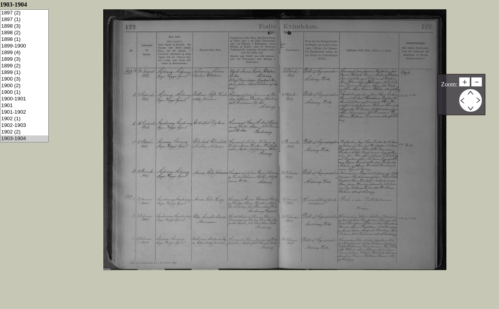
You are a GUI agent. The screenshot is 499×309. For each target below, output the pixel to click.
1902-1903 (24, 125)
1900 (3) (24, 79)
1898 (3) (24, 26)
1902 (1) (24, 119)
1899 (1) (24, 72)
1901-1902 (24, 112)
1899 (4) (24, 52)
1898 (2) (24, 33)
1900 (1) (24, 92)
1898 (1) (24, 39)
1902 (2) (24, 132)
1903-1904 (24, 138)
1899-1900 (24, 46)
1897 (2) (24, 13)
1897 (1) (24, 19)
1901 (24, 105)
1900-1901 (24, 99)
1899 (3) (24, 59)
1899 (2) (24, 66)
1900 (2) (24, 86)
